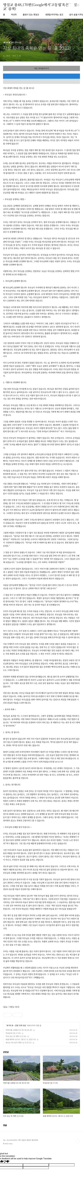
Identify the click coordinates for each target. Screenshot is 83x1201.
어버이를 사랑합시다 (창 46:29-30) (19, 1030)
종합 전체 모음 (20, 1025)
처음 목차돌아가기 (41, 68)
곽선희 (14, 14)
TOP (78, 1141)
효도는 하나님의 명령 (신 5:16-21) (19, 1042)
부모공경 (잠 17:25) (13, 1033)
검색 (72, 5)
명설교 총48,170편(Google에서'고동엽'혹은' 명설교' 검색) (40, 5)
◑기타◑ (9, 1025)
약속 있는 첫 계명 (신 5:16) (16, 1036)
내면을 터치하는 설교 (54, 14)
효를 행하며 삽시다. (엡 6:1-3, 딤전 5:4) (21, 1039)
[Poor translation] (6, 1161)
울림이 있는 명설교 (31, 14)
